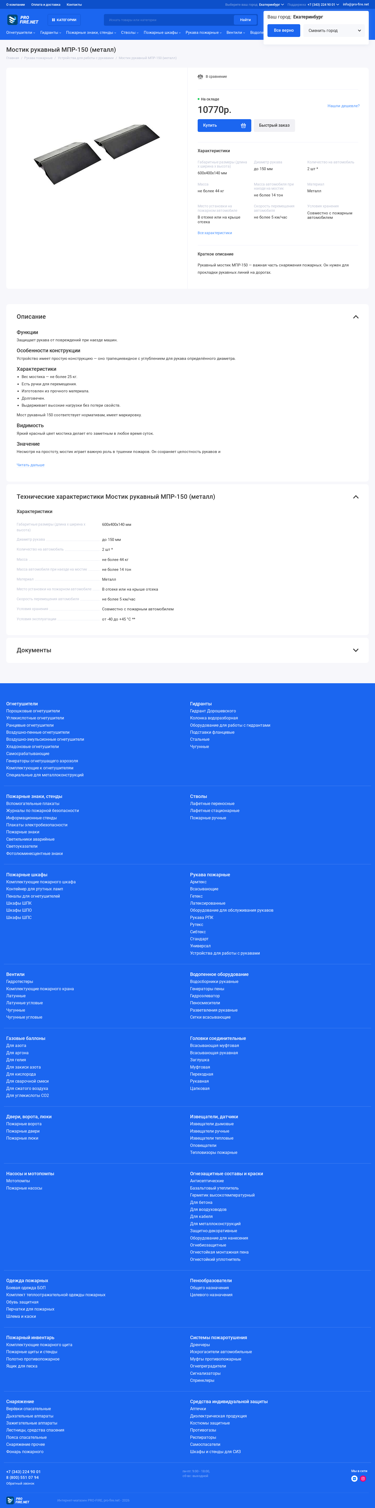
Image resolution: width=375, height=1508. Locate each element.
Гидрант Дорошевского (213, 710)
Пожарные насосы (24, 1188)
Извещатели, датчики (214, 1116)
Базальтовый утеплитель (214, 1188)
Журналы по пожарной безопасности (42, 810)
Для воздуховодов (208, 1209)
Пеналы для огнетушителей (33, 896)
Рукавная (199, 1081)
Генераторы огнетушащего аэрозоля (42, 760)
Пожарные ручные (208, 817)
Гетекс (196, 896)
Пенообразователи (211, 1280)
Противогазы (203, 1430)
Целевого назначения (211, 1294)
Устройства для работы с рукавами (225, 953)
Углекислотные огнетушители (35, 717)
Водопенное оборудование (219, 974)
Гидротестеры (19, 981)
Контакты (74, 5)
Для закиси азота (23, 1067)
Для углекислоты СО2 (27, 1095)
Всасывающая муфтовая (214, 1045)
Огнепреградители (208, 1366)
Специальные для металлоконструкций (45, 774)
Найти (245, 20)
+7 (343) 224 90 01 (313, 5)
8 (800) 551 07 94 (22, 1477)
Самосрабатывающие (27, 753)
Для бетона (201, 1202)
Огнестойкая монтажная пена (219, 1252)
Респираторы (203, 1437)
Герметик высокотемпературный (222, 1195)
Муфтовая (200, 1067)
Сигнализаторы (205, 1373)
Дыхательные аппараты (29, 1416)
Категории (64, 20)
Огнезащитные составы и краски (226, 1173)
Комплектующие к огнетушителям (39, 767)
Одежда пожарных (27, 1280)
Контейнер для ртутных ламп (34, 888)
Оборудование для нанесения (219, 1238)
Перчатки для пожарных (30, 1309)
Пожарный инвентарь (30, 1337)
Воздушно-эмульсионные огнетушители (45, 739)
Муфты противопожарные (215, 1359)
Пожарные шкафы (162, 32)
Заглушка (199, 1059)
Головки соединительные (218, 1038)
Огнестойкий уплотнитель (215, 1259)
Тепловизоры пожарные (213, 1152)
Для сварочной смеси (27, 1081)
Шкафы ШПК (19, 903)
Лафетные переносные (212, 803)
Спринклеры (202, 1380)
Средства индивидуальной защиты (229, 1401)
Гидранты (50, 32)
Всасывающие (204, 888)
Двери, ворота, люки (29, 1116)
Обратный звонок (20, 1483)
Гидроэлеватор (205, 995)
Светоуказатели (22, 846)
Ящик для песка (22, 1366)
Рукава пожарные (204, 32)
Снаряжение (20, 1401)
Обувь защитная (22, 1302)
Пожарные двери (23, 1131)
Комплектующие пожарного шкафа (41, 881)
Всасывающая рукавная (214, 1052)
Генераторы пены (207, 988)
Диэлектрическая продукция (218, 1416)
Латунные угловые (24, 1002)
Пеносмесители (205, 1002)
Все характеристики (215, 233)
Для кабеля (201, 1216)
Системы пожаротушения (218, 1337)
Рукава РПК (201, 917)
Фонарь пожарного (24, 1451)
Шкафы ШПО (19, 910)
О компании (15, 5)
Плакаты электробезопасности (36, 824)
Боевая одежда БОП (26, 1287)
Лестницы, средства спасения (35, 1430)
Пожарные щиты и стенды (31, 1351)
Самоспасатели (205, 1444)
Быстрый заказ (274, 125)
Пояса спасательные (26, 1437)
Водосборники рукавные (214, 981)
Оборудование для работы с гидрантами (230, 725)
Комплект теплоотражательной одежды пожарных (55, 1294)
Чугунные (199, 746)
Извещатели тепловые (211, 1138)
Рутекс (196, 924)
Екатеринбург (254, 5)
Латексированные (207, 903)
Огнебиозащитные (208, 1245)
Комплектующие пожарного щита (39, 1344)
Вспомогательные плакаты (32, 803)
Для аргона (17, 1052)
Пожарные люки (22, 1138)
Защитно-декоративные (213, 1230)
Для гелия (16, 1059)
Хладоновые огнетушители (32, 746)
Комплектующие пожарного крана (40, 988)
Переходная (201, 1074)
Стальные (199, 739)
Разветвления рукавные (214, 1010)
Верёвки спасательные (28, 1408)
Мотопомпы (18, 1180)
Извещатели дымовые (212, 1123)
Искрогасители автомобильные (221, 1351)
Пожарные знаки (22, 831)
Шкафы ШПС (19, 917)
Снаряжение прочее (25, 1444)
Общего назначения (209, 1287)
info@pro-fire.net (356, 4)
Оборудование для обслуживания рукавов (231, 910)
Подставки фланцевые (212, 732)
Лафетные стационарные (214, 810)
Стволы (130, 32)
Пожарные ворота (24, 1123)
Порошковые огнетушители (33, 710)
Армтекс (198, 881)
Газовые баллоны (25, 1038)
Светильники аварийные (30, 839)
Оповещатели (203, 1145)
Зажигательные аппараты (31, 1423)
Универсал (200, 945)
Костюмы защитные (210, 1423)
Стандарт (199, 938)
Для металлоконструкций (215, 1223)
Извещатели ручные (209, 1131)
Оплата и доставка (45, 5)
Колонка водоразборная (214, 717)
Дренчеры (200, 1344)
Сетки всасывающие (210, 1017)
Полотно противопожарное (32, 1359)
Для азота (16, 1045)
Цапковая (200, 1088)
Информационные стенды (31, 817)
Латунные (16, 995)
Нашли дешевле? (344, 106)
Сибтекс (198, 931)
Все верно (284, 30)
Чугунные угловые (24, 1017)
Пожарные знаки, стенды (91, 32)
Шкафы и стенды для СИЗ (215, 1451)
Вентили (236, 32)
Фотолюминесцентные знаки (34, 853)
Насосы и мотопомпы (30, 1173)
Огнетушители (20, 32)
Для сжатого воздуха (27, 1088)
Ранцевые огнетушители (30, 725)
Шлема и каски (21, 1316)
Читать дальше (31, 465)
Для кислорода (21, 1074)
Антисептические (207, 1180)
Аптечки (198, 1408)
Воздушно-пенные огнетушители (38, 732)
